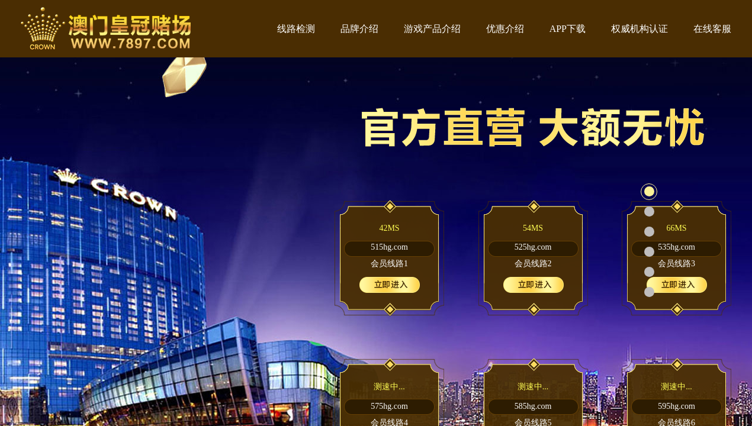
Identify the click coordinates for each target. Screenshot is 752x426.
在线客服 (712, 29)
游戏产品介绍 (432, 29)
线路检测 (296, 29)
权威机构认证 (639, 29)
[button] (649, 191)
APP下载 (567, 29)
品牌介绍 (359, 29)
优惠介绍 (505, 29)
